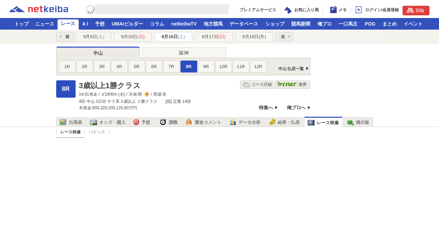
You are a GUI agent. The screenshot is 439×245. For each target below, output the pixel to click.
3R (102, 66)
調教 (169, 122)
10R (223, 66)
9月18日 (254, 36)
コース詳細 (257, 84)
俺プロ (324, 24)
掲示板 (358, 122)
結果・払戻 (284, 122)
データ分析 (245, 122)
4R (119, 66)
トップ (21, 24)
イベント (413, 24)
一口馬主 (348, 24)
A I (85, 24)
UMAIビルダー (127, 24)
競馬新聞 (300, 24)
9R (206, 66)
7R (171, 66)
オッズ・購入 (108, 122)
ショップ (274, 24)
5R (137, 66)
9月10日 (133, 36)
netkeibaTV (184, 24)
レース (68, 23)
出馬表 (71, 122)
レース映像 (323, 123)
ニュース (44, 24)
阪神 (184, 52)
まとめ (389, 24)
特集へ (266, 107)
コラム (157, 24)
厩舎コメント (203, 122)
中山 (98, 53)
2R (85, 66)
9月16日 (173, 36)
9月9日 (93, 36)
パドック (97, 132)
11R (241, 66)
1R (67, 66)
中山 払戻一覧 (291, 68)
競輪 (415, 10)
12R (258, 66)
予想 (100, 24)
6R (154, 66)
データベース (244, 24)
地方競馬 (213, 24)
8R (189, 66)
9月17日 (213, 36)
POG (370, 24)
